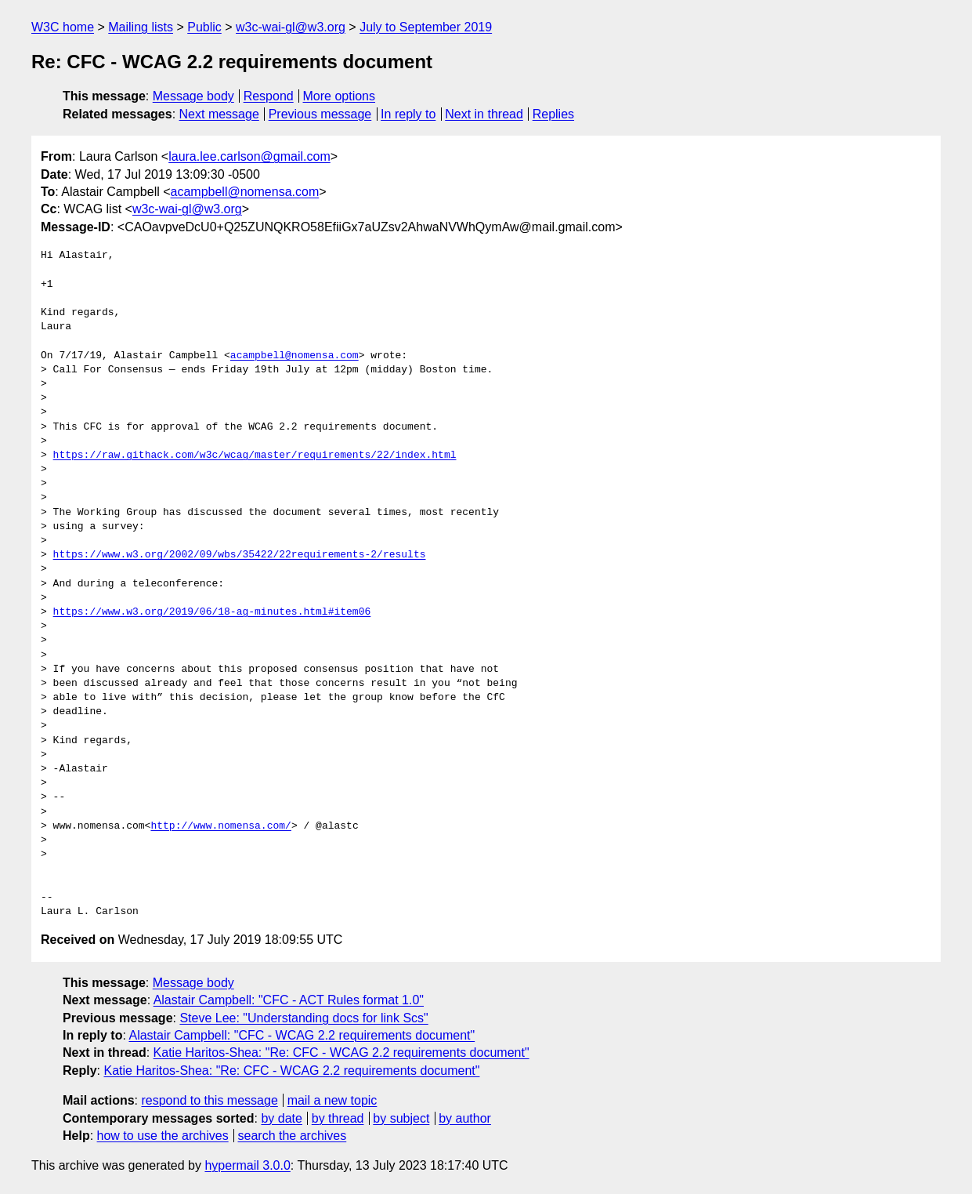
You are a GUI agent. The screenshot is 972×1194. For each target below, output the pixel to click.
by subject (401, 1118)
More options (339, 96)
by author (465, 1118)
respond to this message (209, 1100)
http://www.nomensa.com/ (220, 826)
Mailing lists (140, 27)
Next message (219, 114)
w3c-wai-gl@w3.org (290, 27)
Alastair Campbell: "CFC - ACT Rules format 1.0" (289, 1000)
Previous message (320, 114)
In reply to (408, 114)
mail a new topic (332, 1100)
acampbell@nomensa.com (245, 191)
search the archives (292, 1135)
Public (204, 27)
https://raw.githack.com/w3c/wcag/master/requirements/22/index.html (255, 455)
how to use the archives (163, 1135)
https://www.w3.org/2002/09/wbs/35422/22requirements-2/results (239, 555)
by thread (338, 1118)
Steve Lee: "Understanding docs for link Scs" (303, 1018)
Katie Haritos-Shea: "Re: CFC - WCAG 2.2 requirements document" (341, 1052)
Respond (269, 96)
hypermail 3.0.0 (247, 1165)
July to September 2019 (426, 27)
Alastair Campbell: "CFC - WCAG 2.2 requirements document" (301, 1035)
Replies (553, 114)
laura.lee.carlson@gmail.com (249, 156)
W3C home (62, 27)
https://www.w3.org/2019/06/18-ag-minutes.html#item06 (212, 612)
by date (281, 1118)
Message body (193, 96)
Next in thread (484, 114)
